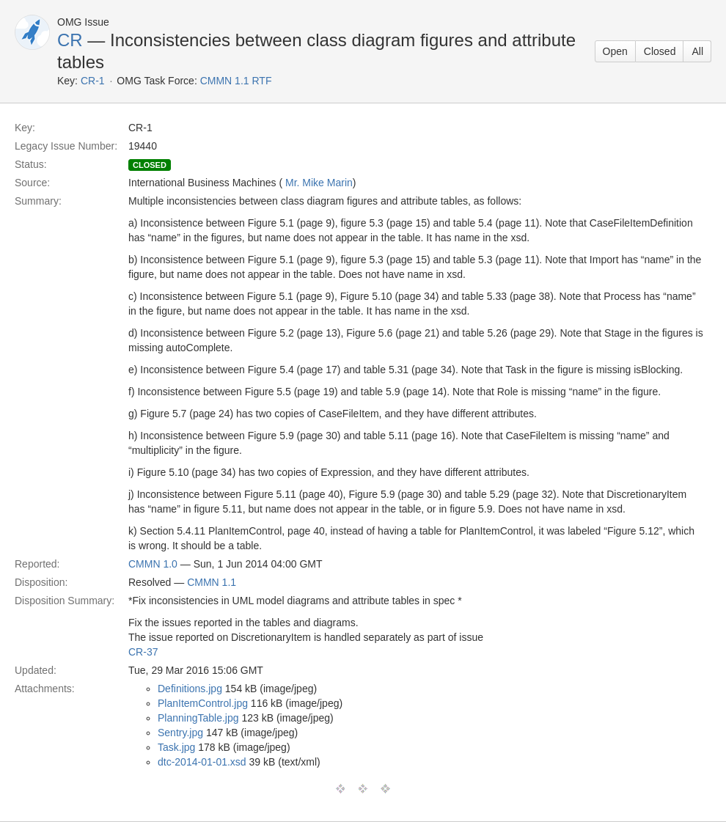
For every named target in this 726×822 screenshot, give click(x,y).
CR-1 (93, 81)
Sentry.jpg (180, 732)
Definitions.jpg (190, 688)
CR (70, 40)
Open (615, 51)
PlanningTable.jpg (198, 718)
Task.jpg (176, 747)
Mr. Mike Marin (319, 182)
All (697, 51)
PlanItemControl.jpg (203, 703)
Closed (660, 51)
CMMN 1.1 (211, 582)
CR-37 (143, 652)
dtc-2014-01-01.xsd (202, 762)
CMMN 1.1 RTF (236, 81)
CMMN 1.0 (152, 564)
